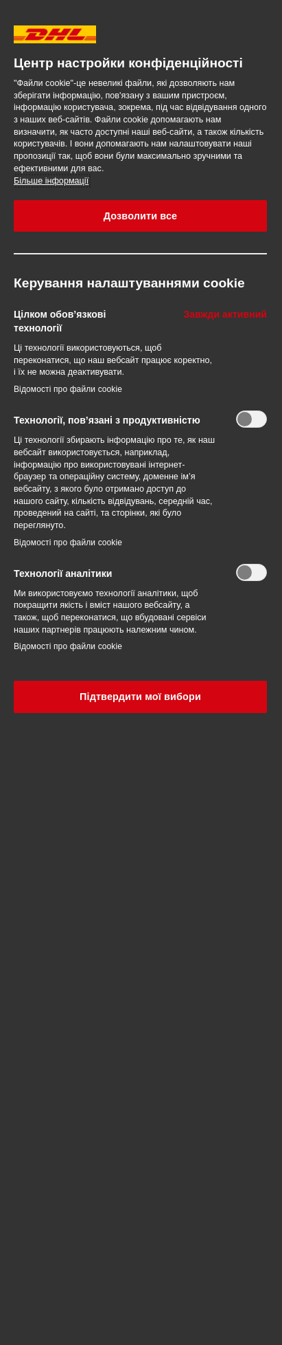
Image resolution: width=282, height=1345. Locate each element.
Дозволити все (141, 215)
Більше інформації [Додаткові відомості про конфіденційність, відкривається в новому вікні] (51, 181)
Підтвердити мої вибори (140, 696)
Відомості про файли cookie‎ (68, 389)
